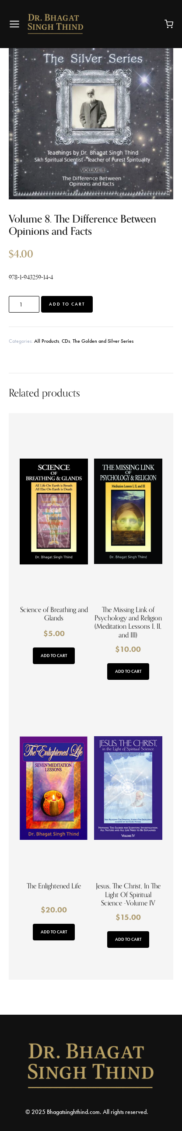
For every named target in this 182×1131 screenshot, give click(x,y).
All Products (46, 341)
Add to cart (67, 304)
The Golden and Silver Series (103, 341)
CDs (66, 341)
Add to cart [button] (54, 655)
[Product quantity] (24, 304)
